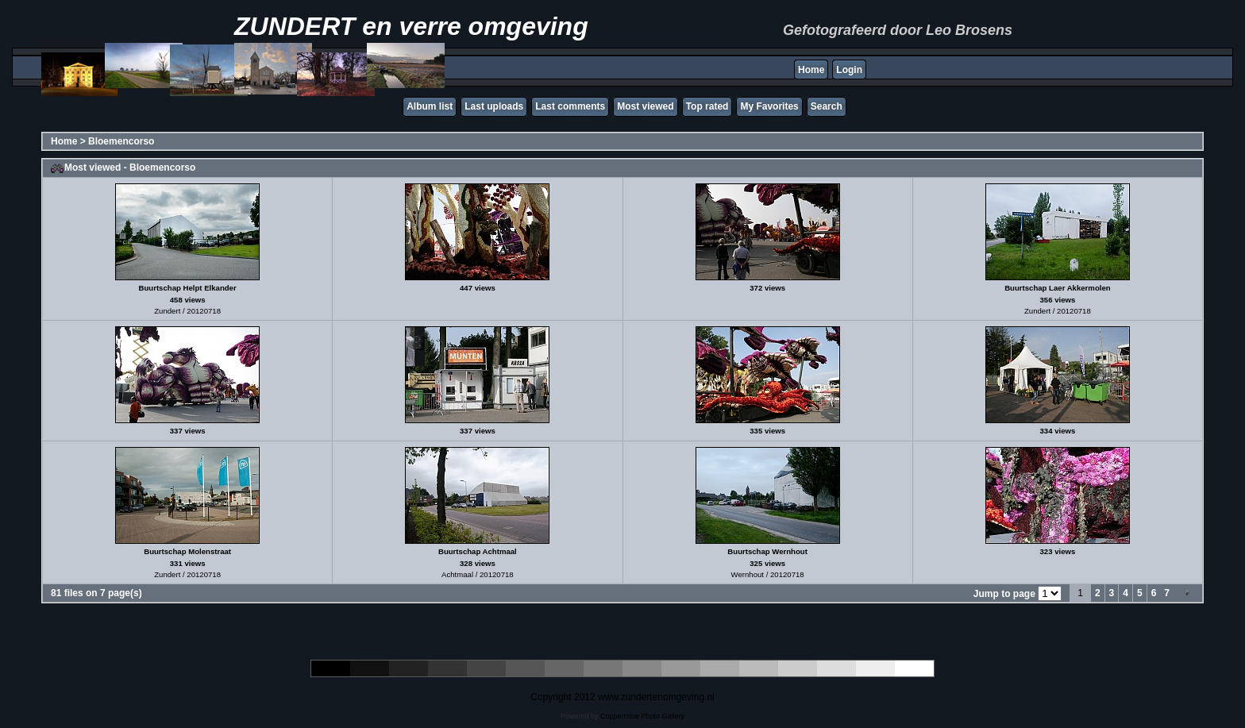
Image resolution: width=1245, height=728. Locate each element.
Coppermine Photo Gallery (642, 716)
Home (811, 69)
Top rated (707, 106)
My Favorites (769, 106)
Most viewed (645, 106)
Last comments (570, 106)
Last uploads (493, 106)
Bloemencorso (121, 141)
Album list (430, 106)
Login (849, 69)
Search (826, 106)
